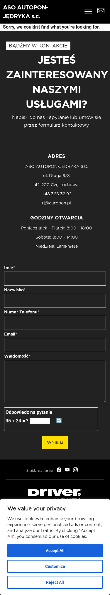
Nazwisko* (15, 289)
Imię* (9, 267)
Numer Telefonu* (21, 312)
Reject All (55, 582)
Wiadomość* (17, 356)
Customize (55, 566)
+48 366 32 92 (56, 194)
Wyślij (55, 442)
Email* (10, 334)
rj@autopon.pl (56, 203)
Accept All (55, 550)
